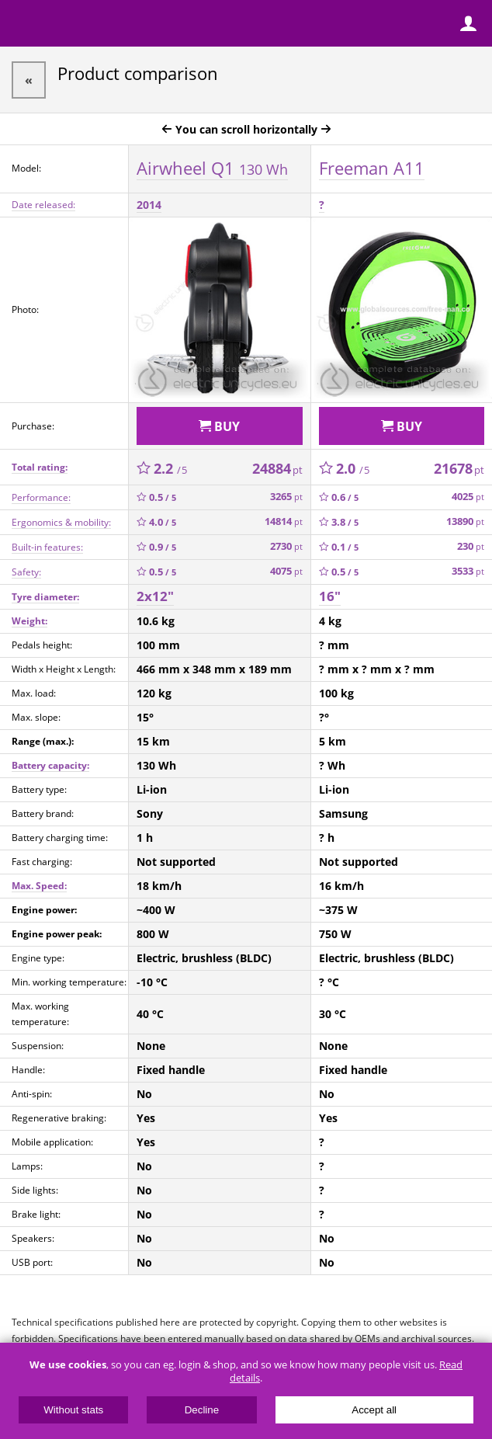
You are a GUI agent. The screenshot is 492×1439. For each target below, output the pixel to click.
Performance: (41, 497)
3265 (286, 496)
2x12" (155, 596)
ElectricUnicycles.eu (112, 25)
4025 (468, 496)
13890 (465, 521)
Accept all (374, 1410)
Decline (202, 1410)
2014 (149, 204)
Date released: (43, 204)
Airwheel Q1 (212, 167)
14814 (284, 521)
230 (470, 546)
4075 (286, 571)
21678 (459, 468)
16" (330, 596)
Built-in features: (47, 547)
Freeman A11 (371, 167)
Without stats (73, 1410)
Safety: (26, 572)
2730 (286, 546)
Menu (23, 23)
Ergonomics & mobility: (61, 522)
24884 (277, 468)
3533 (468, 571)
